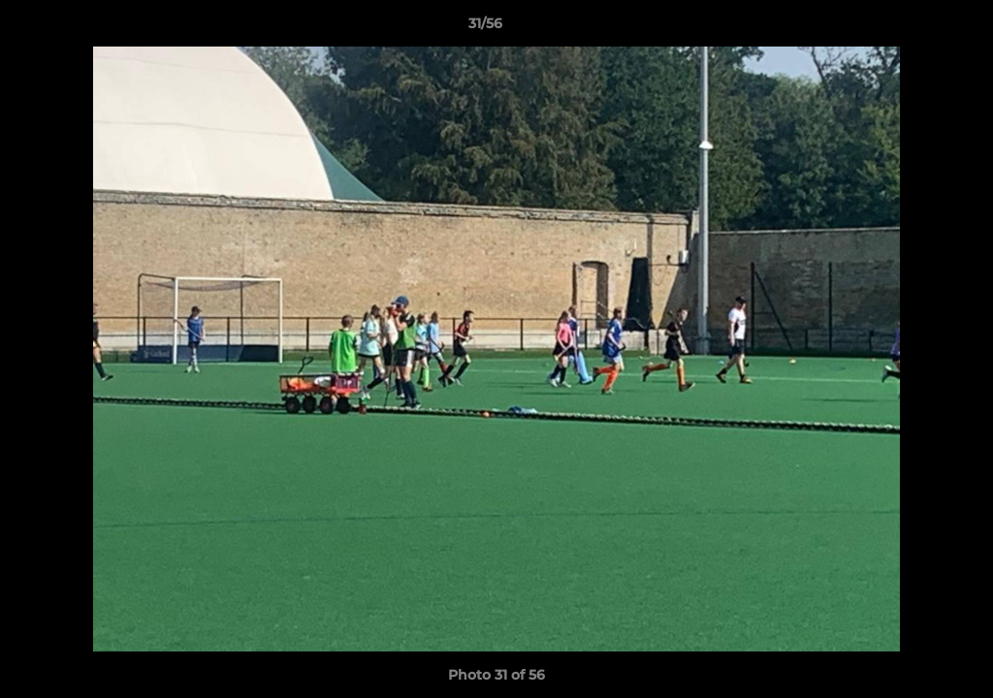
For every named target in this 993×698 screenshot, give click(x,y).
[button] (911, 28)
